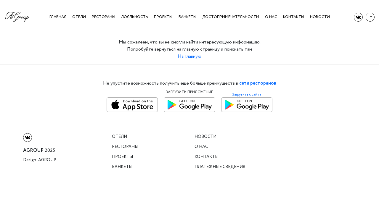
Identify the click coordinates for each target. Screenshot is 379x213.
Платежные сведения (220, 167)
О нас (271, 17)
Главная (57, 17)
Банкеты (187, 17)
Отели (79, 17)
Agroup (47, 160)
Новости (320, 17)
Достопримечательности (230, 17)
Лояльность (134, 17)
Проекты (163, 17)
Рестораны (103, 17)
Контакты (293, 17)
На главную (189, 56)
